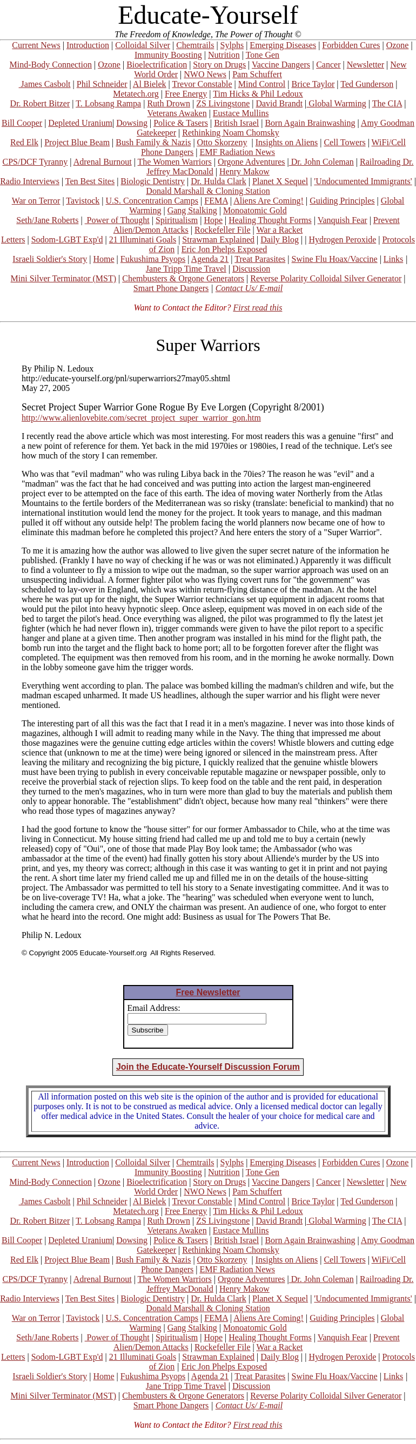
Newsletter (365, 64)
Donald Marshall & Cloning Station (208, 190)
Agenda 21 (210, 259)
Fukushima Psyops (152, 259)
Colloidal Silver (142, 45)
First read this (257, 307)
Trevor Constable (202, 84)
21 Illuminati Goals (142, 239)
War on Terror (36, 200)
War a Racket (279, 229)
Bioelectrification (156, 64)
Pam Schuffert (257, 74)
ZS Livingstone (223, 103)
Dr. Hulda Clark (218, 181)
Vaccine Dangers (281, 64)
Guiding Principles (342, 200)
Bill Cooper (22, 122)
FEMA (216, 200)
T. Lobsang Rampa (108, 103)
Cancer (328, 64)
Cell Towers (344, 142)
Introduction (87, 45)
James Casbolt (45, 84)
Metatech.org (136, 93)
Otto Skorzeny (222, 142)
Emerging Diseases (283, 45)
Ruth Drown (168, 103)
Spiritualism (177, 220)
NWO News (205, 74)
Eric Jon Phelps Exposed (224, 249)
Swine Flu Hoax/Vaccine (335, 259)
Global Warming (336, 103)
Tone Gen (262, 54)
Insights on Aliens (287, 142)
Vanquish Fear (342, 220)
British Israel (236, 122)
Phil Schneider (102, 84)
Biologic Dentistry (152, 181)
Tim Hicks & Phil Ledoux (258, 93)
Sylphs (232, 45)
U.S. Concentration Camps (152, 200)
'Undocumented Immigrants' (363, 181)
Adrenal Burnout (102, 161)
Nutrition (224, 54)
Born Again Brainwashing (310, 122)
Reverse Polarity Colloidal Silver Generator (325, 278)
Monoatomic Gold (255, 210)
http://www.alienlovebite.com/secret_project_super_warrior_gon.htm (141, 417)
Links (393, 259)
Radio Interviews (29, 181)
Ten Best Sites (90, 181)
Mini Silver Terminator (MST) (63, 278)
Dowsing (131, 122)
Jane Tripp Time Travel (186, 268)
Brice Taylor (312, 84)
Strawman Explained (218, 239)
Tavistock (82, 200)
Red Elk (24, 142)
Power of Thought (117, 220)
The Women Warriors (175, 161)
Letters (13, 239)
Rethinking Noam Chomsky (230, 132)
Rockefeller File (222, 229)
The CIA (387, 103)
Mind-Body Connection (51, 64)
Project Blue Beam (77, 142)
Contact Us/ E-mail (249, 288)
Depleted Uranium (80, 122)
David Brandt (279, 103)
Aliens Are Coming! (268, 200)
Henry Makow (244, 171)
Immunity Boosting (168, 54)
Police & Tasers (180, 122)
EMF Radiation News (237, 152)
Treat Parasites (259, 259)
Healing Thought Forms (270, 220)
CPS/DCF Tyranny (35, 161)
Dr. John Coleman (321, 161)
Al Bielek (149, 84)
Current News (36, 45)
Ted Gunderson (366, 84)
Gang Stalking (192, 210)
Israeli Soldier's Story (49, 259)
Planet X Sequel (280, 181)
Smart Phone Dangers (171, 288)
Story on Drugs (219, 64)
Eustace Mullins (241, 113)
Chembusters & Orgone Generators (183, 278)
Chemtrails (195, 45)
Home (103, 259)
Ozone (397, 45)
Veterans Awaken (177, 113)
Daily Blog (279, 239)
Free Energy (186, 93)
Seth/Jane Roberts (47, 220)
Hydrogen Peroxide (342, 239)
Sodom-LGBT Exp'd (67, 239)
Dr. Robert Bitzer (40, 103)
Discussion (251, 268)
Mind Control (262, 84)
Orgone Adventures (251, 161)
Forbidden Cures (351, 45)
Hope (213, 220)
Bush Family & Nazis (153, 142)
